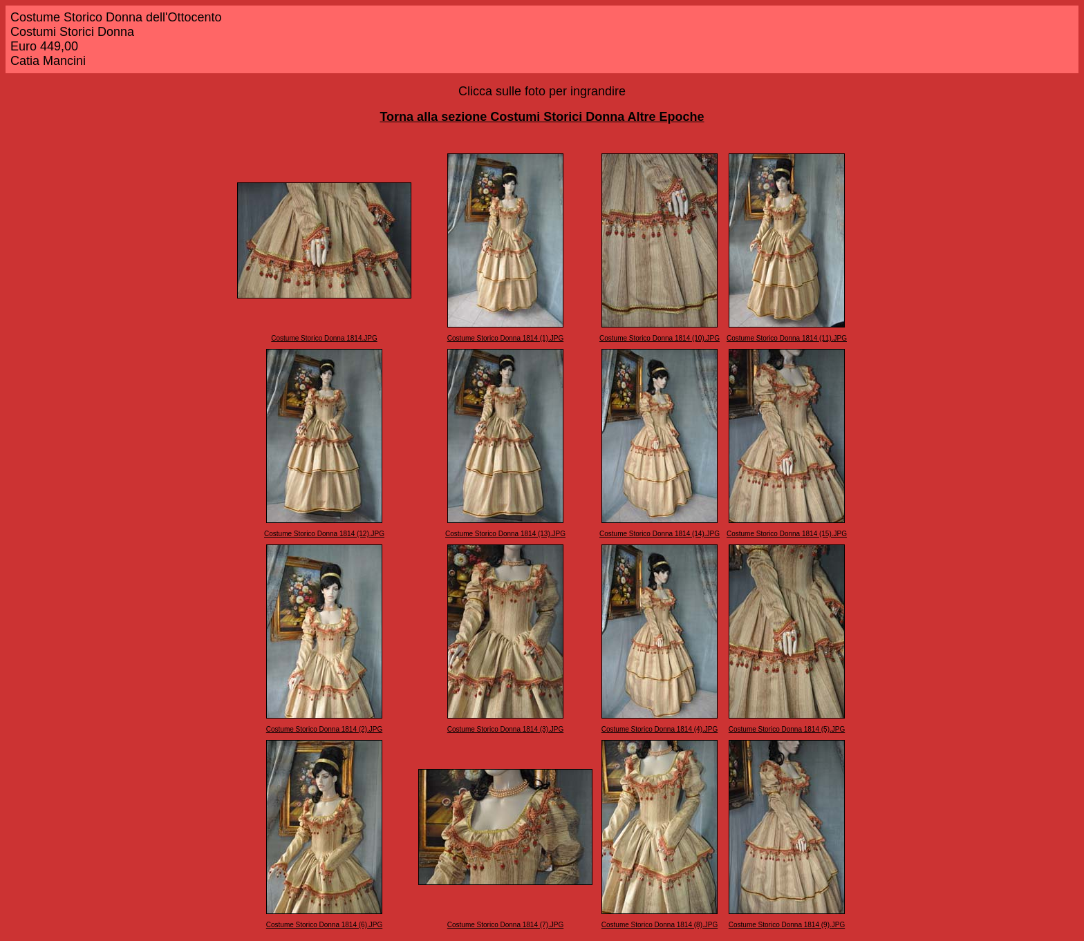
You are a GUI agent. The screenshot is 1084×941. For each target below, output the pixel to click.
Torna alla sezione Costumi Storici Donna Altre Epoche (542, 117)
